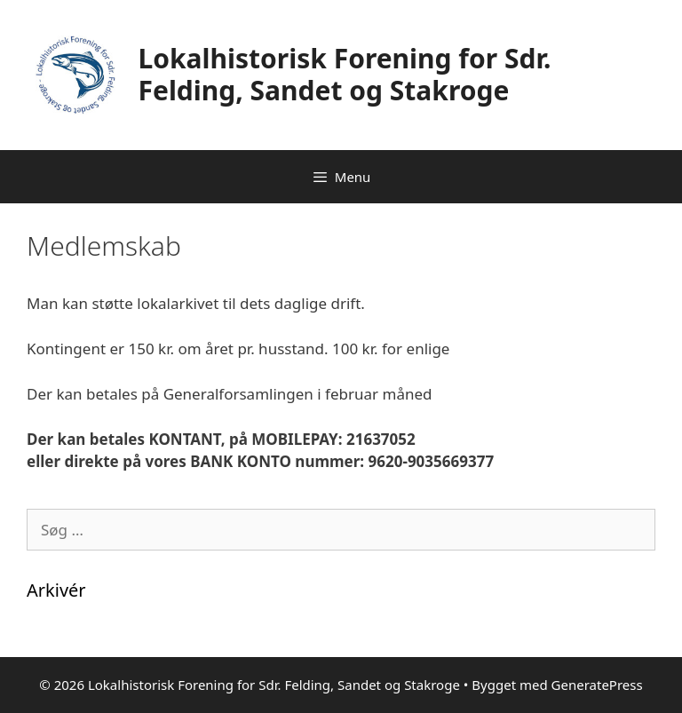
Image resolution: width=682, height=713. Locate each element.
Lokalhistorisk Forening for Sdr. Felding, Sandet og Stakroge (345, 74)
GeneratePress (597, 684)
